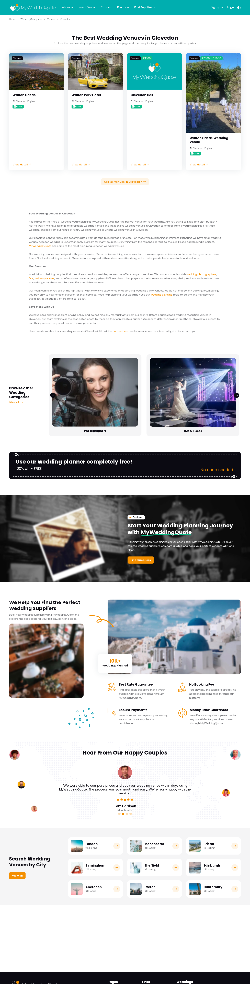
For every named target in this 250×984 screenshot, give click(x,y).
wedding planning (161, 294)
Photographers (66, 383)
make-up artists (44, 278)
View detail (22, 164)
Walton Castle (24, 94)
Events (121, 7)
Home (12, 18)
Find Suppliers (143, 7)
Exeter (149, 840)
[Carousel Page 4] (130, 767)
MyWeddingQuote (40, 245)
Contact (106, 7)
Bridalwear (145, 383)
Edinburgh (211, 819)
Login (230, 7)
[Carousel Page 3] (127, 767)
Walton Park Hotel (86, 94)
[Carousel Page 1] (119, 767)
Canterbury (212, 840)
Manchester (154, 797)
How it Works (86, 7)
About (66, 7)
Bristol (208, 797)
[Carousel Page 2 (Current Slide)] (123, 767)
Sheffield (151, 819)
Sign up (215, 7)
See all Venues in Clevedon (125, 181)
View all (16, 378)
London (91, 797)
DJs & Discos (105, 383)
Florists (184, 383)
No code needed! (215, 422)
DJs (31, 278)
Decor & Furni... (223, 383)
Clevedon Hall (142, 94)
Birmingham (95, 819)
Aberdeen (93, 840)
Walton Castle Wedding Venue (209, 140)
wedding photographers (201, 274)
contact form (121, 330)
